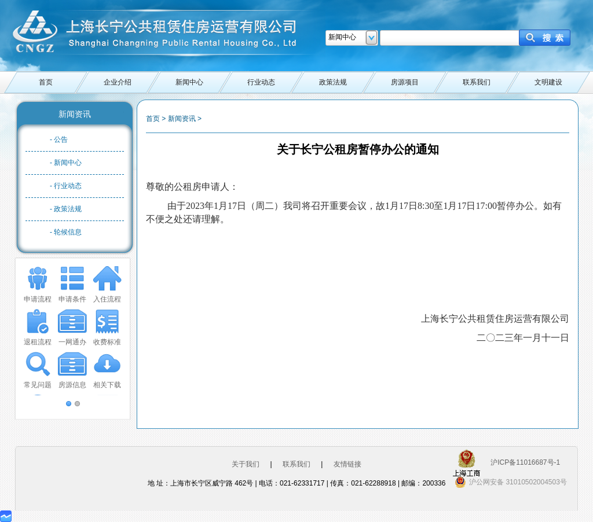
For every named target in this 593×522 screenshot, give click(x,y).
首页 (46, 82)
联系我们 (476, 82)
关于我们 (245, 464)
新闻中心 (189, 82)
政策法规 (333, 82)
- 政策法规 (66, 209)
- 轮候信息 (66, 232)
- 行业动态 (66, 186)
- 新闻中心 (66, 163)
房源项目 (405, 82)
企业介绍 (117, 82)
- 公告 (59, 139)
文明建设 (548, 82)
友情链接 (347, 464)
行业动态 (261, 82)
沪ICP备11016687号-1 (525, 462)
